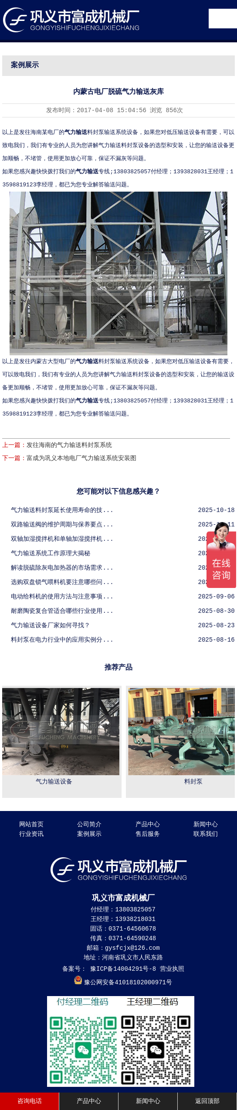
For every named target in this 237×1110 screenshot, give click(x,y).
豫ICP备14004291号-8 (121, 969)
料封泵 (195, 781)
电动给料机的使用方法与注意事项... (62, 596)
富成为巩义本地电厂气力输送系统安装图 (81, 458)
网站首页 (31, 824)
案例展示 (89, 834)
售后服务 (147, 834)
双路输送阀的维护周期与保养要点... (62, 524)
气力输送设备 (55, 781)
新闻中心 (205, 824)
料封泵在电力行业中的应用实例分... (62, 639)
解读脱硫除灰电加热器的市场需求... (62, 567)
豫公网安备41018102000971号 (128, 982)
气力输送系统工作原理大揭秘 (50, 553)
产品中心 (147, 824)
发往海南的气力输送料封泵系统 (69, 445)
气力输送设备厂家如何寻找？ (50, 625)
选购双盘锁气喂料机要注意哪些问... (62, 582)
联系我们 (205, 834)
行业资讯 (31, 834)
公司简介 (89, 824)
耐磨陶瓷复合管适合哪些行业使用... (62, 611)
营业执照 (172, 969)
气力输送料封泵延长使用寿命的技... (62, 510)
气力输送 (87, 171)
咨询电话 (29, 1101)
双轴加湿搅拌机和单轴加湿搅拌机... (62, 539)
